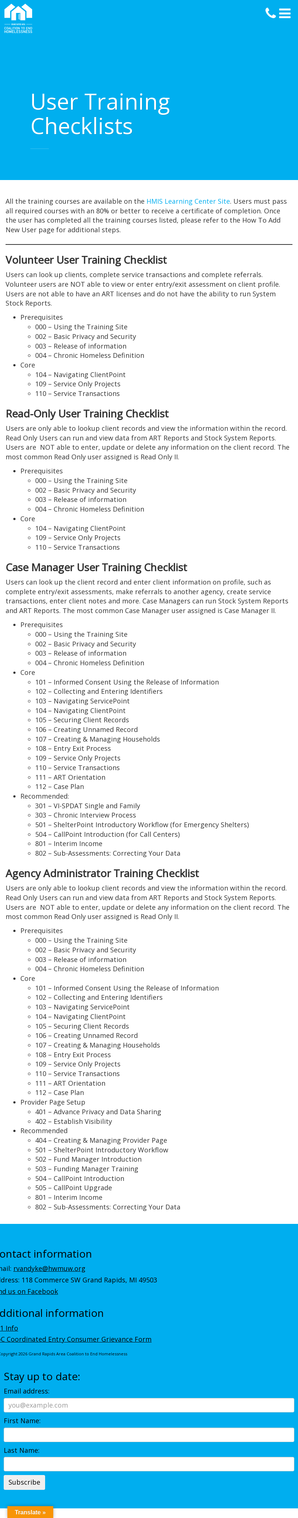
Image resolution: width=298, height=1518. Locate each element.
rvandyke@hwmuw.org (49, 1268)
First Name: (22, 1420)
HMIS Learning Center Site (188, 201)
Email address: (27, 1390)
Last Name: (22, 1450)
